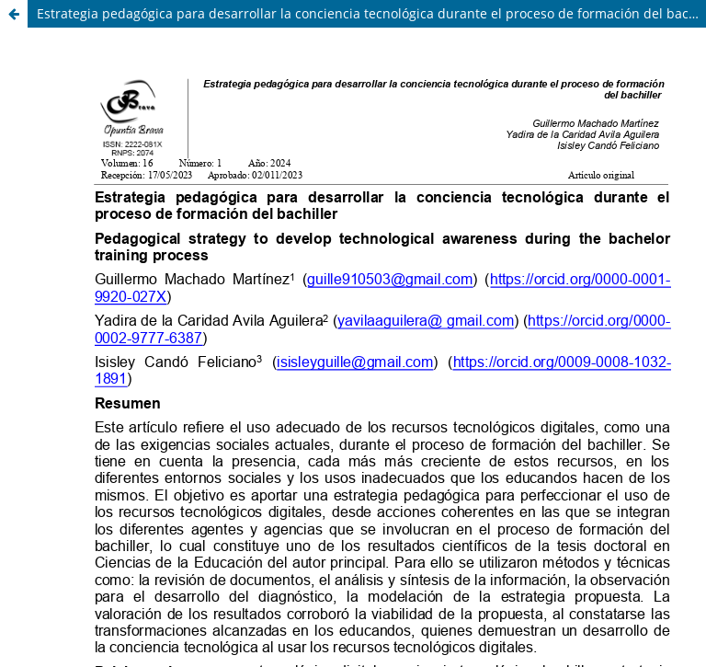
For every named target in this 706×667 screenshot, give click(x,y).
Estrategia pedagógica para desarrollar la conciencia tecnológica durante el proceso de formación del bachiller (371, 13)
